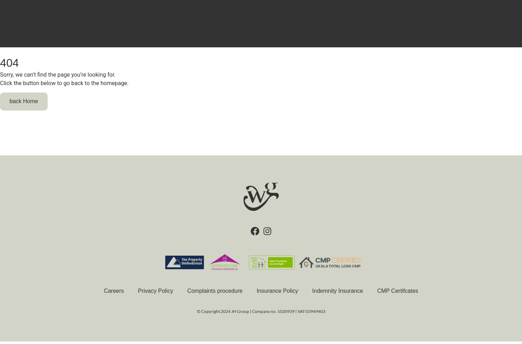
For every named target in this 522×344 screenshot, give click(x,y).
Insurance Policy (277, 293)
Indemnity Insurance (337, 293)
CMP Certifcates (397, 293)
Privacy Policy (155, 293)
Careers (114, 293)
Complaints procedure (215, 293)
